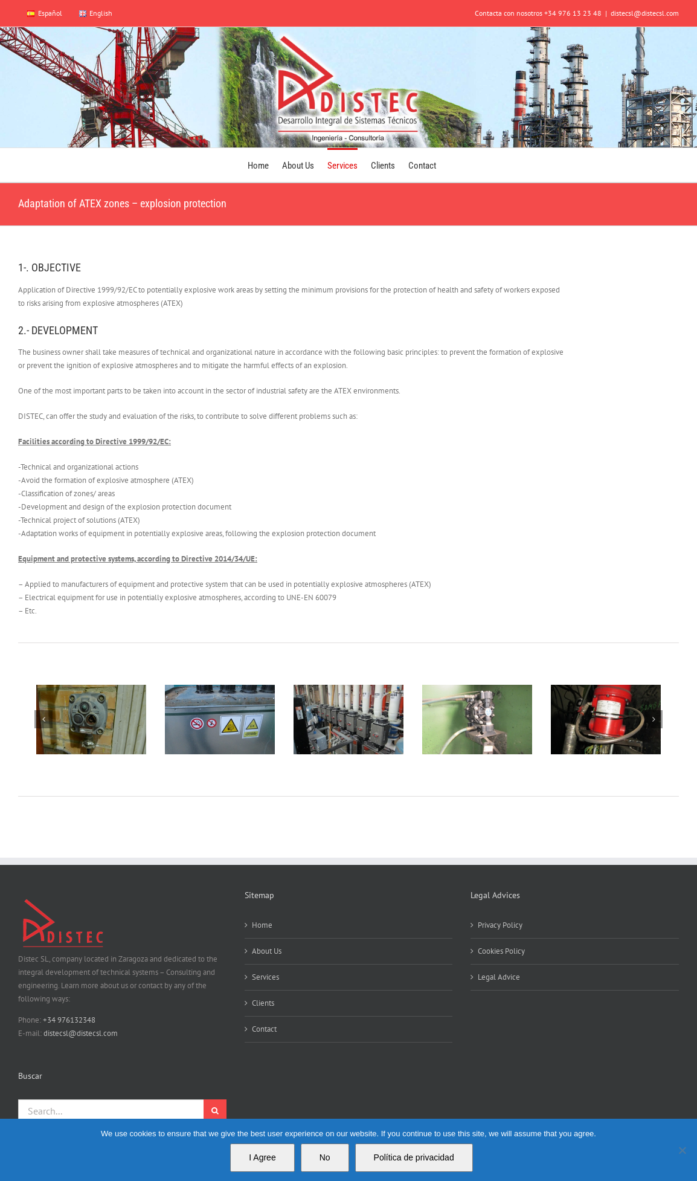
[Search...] (111, 1110)
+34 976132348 (69, 1020)
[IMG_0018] (477, 719)
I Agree (262, 1157)
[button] (43, 719)
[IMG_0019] (606, 719)
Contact (264, 1029)
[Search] (215, 1110)
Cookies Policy (501, 951)
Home (262, 925)
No (325, 1157)
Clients (263, 1003)
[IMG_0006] (220, 719)
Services (265, 977)
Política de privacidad (414, 1157)
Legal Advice (499, 977)
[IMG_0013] (348, 719)
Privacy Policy (500, 925)
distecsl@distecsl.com (645, 13)
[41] (91, 719)
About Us (266, 951)
